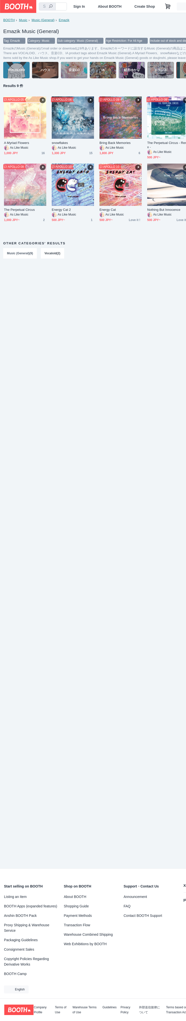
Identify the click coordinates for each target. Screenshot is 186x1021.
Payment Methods (78, 916)
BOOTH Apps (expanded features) (30, 906)
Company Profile (40, 1010)
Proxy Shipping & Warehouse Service (26, 927)
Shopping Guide (76, 906)
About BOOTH (110, 6)
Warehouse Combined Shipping (88, 934)
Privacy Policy (125, 1010)
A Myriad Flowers (16, 143)
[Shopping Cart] (167, 6)
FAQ (127, 906)
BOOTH (9, 20)
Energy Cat (107, 210)
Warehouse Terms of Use (85, 1010)
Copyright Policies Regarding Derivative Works (26, 961)
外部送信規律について (149, 1010)
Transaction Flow (77, 925)
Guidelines (109, 1007)
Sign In (79, 6)
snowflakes (60, 143)
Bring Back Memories (115, 143)
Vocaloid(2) (52, 253)
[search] (51, 6)
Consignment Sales (19, 949)
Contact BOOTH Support (143, 916)
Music (23, 20)
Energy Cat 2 (61, 210)
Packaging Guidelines (21, 940)
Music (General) (43, 20)
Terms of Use (60, 1010)
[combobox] (47, 6)
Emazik (64, 20)
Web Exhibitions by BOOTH (85, 944)
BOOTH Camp (15, 974)
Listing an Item (15, 897)
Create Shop (145, 6)
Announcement (135, 897)
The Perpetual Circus (19, 210)
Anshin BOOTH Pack (20, 916)
